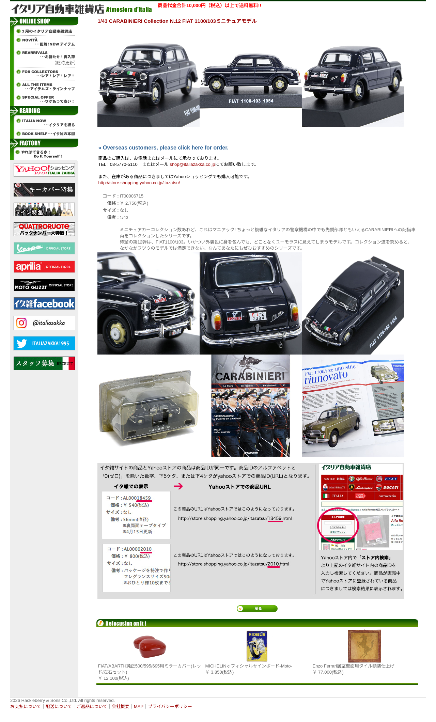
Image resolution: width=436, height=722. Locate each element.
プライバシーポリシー (170, 706)
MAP (138, 706)
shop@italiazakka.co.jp (192, 164)
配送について (59, 706)
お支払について (25, 706)
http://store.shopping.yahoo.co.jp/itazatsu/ (139, 182)
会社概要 (120, 706)
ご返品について (91, 706)
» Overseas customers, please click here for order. (163, 148)
